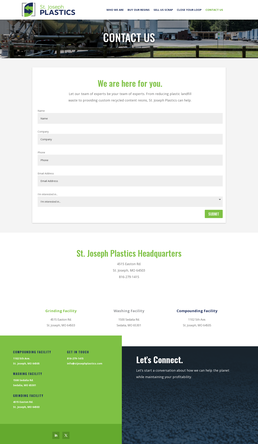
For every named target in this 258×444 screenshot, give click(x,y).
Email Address (46, 173)
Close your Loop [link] (189, 9)
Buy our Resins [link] (139, 9)
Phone (41, 152)
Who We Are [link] (115, 9)
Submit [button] (213, 214)
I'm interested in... (48, 194)
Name (41, 110)
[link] (48, 10)
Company (43, 131)
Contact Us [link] (214, 9)
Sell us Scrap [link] (163, 9)
